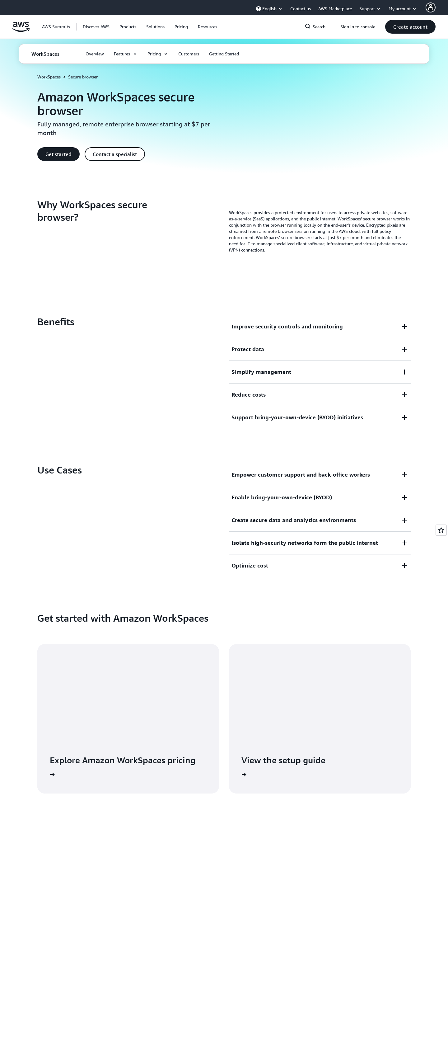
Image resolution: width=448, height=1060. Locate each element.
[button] (96, 26)
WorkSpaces (49, 76)
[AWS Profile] (431, 7)
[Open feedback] (441, 530)
